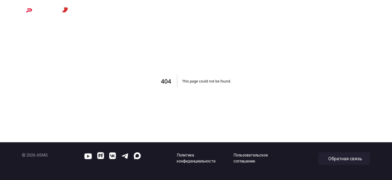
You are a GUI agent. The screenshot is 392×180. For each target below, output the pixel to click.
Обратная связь (345, 158)
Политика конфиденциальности (196, 158)
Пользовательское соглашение (251, 158)
